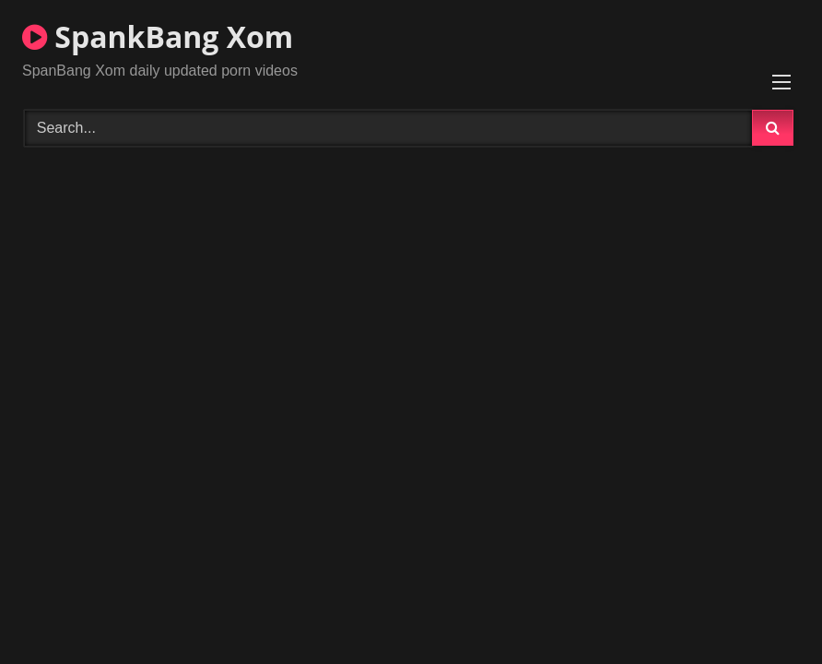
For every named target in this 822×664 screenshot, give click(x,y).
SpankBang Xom (157, 36)
